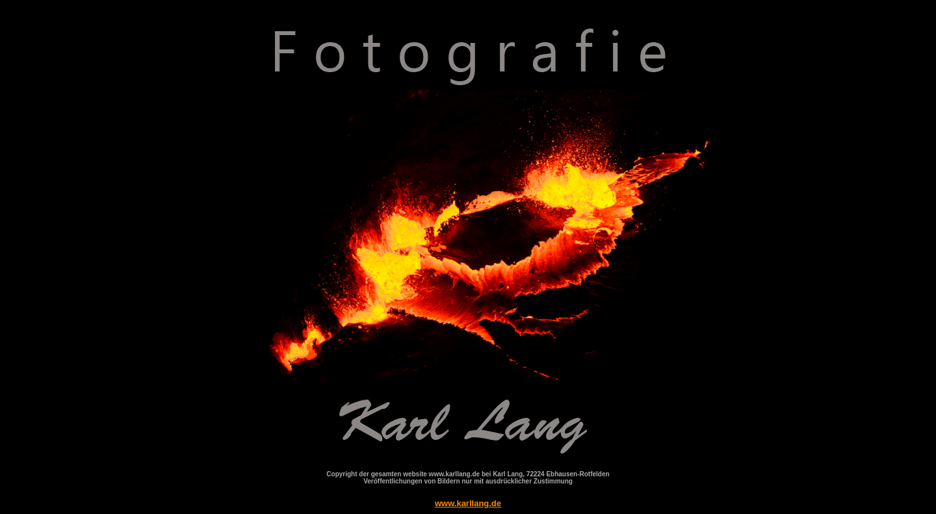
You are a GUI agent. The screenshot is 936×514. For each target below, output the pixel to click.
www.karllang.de (468, 503)
